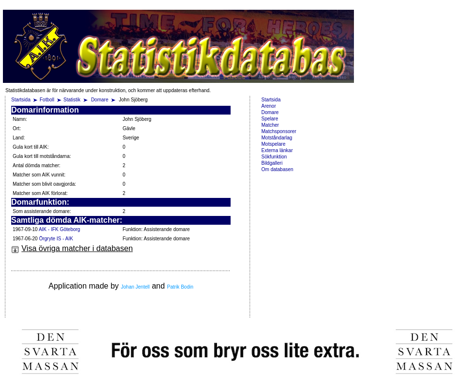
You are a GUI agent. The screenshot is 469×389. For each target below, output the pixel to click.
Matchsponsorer (278, 131)
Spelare (269, 118)
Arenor (268, 106)
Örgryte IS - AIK (56, 238)
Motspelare (273, 144)
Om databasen (277, 169)
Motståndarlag (276, 137)
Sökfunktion (274, 156)
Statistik (71, 99)
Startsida (20, 99)
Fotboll (46, 99)
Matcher (270, 125)
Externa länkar (277, 150)
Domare (100, 99)
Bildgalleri (271, 163)
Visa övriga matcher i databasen (72, 248)
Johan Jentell (135, 287)
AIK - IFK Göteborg (59, 229)
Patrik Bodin (180, 287)
